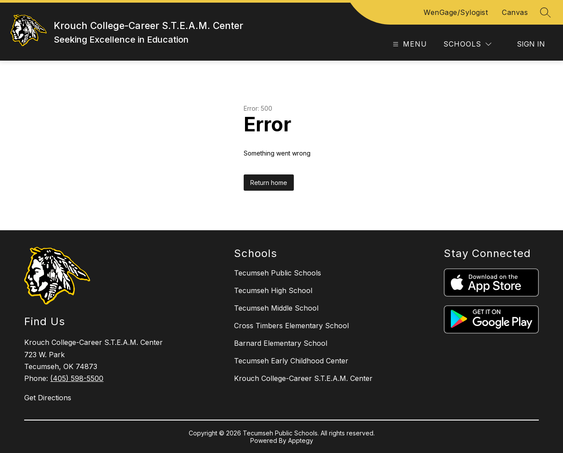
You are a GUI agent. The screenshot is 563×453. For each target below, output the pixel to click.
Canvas (515, 12)
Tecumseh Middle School (276, 308)
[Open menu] (409, 44)
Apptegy (300, 440)
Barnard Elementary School (280, 343)
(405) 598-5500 (76, 378)
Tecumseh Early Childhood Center (291, 360)
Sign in (531, 44)
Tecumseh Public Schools (277, 272)
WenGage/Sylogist (456, 12)
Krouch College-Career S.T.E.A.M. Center (303, 378)
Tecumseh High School (273, 290)
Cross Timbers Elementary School (291, 325)
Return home (268, 182)
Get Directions (47, 397)
